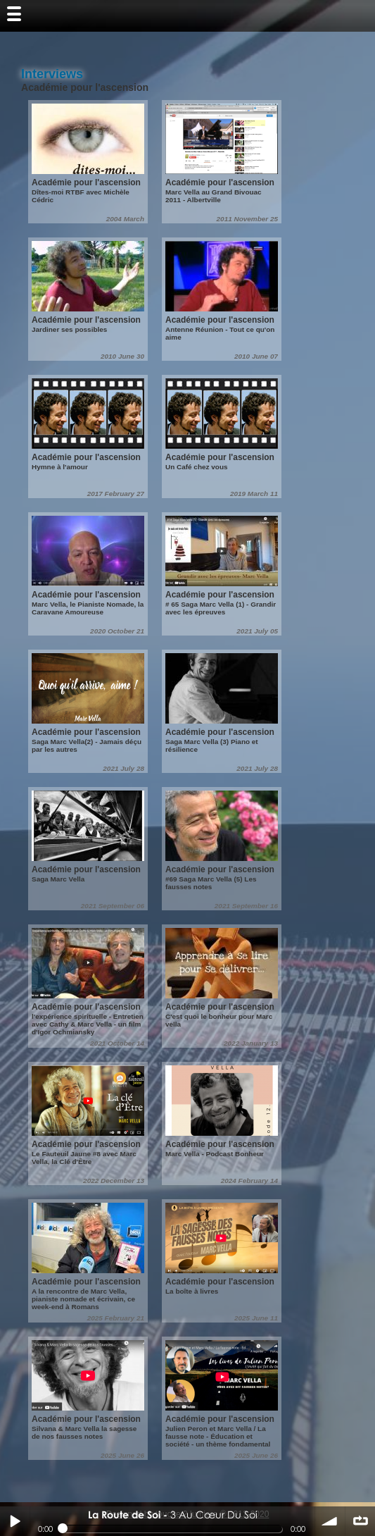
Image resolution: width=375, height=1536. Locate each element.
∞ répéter (360, 1521)
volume (330, 1521)
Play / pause (15, 1521)
